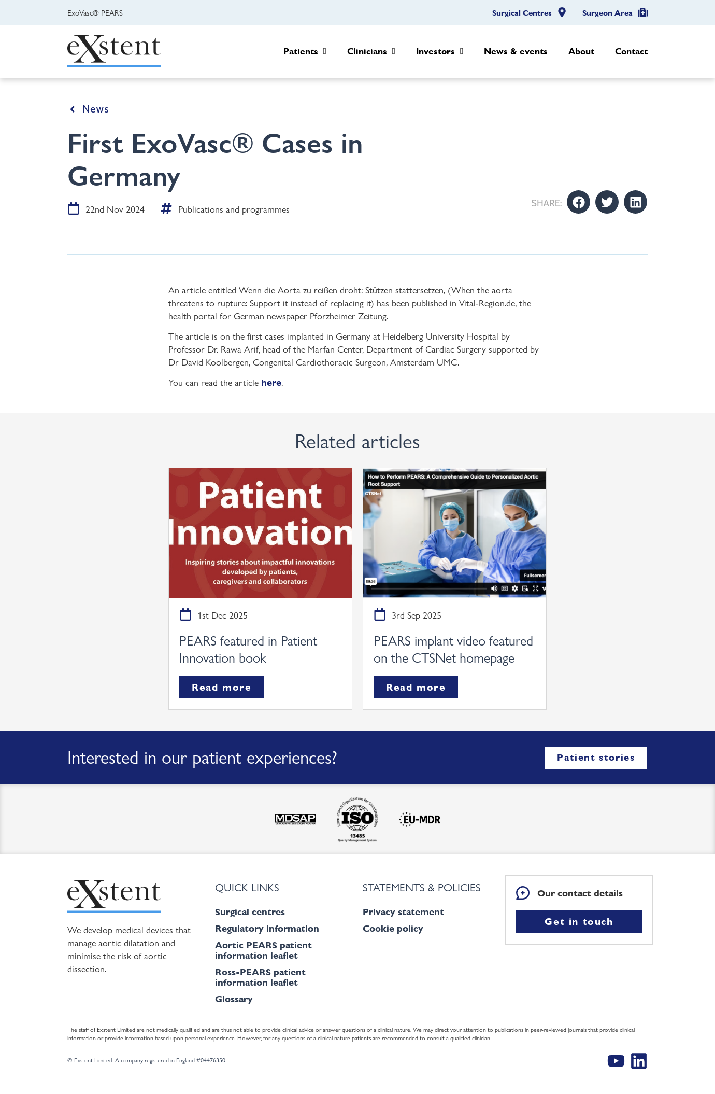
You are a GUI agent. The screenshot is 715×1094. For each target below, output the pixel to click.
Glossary (234, 999)
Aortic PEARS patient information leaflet (263, 950)
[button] (578, 202)
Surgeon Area (607, 13)
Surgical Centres (522, 13)
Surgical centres (250, 912)
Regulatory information (267, 928)
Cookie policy (393, 928)
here (271, 382)
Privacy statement (403, 912)
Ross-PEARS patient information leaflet (260, 977)
